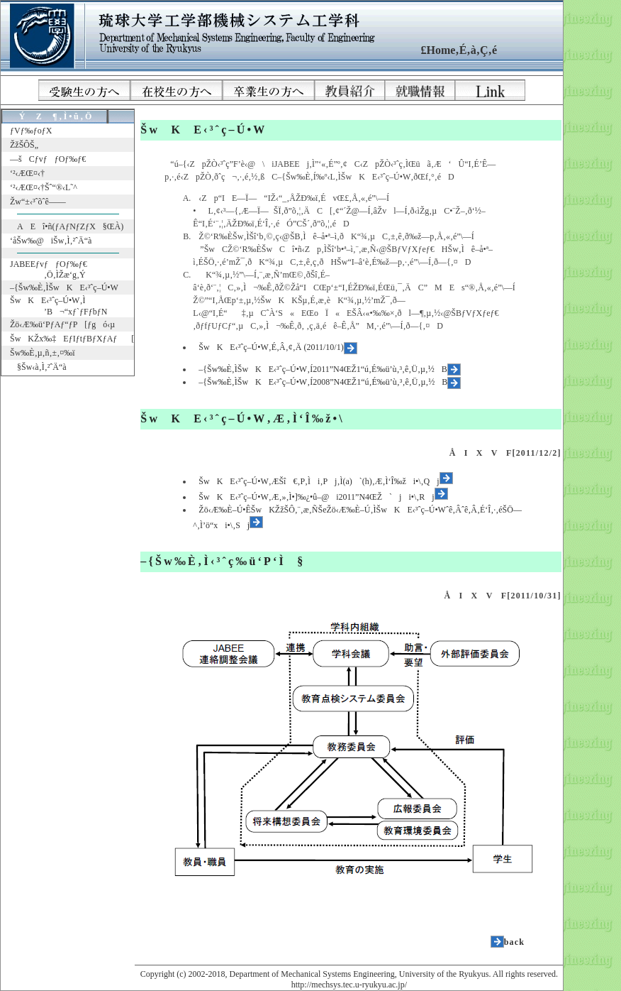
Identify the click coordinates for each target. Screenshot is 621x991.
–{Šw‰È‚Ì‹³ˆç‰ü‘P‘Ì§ (222, 561)
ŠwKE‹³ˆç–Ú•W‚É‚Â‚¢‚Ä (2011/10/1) (277, 347)
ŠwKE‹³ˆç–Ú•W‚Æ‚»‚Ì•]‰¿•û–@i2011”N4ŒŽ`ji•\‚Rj (322, 497)
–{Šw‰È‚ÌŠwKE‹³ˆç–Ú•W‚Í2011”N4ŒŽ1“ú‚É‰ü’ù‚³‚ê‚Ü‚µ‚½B (329, 369)
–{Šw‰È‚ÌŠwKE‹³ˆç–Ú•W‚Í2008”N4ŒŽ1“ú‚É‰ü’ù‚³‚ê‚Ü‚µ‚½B (329, 382)
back (514, 942)
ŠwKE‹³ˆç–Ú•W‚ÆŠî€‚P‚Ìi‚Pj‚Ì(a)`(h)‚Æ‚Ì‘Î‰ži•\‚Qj (325, 481)
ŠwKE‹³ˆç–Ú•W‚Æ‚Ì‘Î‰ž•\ (242, 418)
